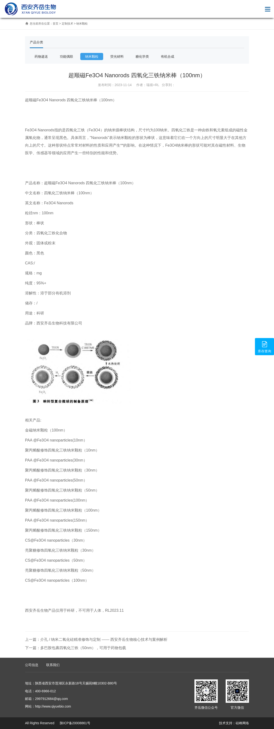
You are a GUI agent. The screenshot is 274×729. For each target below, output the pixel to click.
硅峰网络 (242, 723)
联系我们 (53, 665)
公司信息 (31, 665)
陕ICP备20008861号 (74, 723)
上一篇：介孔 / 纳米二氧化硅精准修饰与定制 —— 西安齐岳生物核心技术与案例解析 (96, 639)
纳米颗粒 (82, 23)
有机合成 (167, 56)
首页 (55, 23)
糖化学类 (142, 56)
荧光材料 (117, 56)
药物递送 (41, 56)
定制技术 (67, 23)
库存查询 (264, 346)
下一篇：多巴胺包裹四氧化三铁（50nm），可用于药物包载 (75, 648)
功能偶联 (66, 56)
